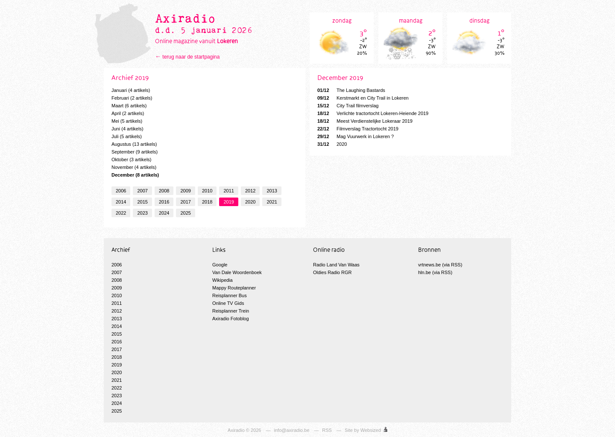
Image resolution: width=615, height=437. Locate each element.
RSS (327, 430)
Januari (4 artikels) (130, 90)
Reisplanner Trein (230, 310)
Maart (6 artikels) (129, 105)
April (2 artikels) (127, 113)
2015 (142, 201)
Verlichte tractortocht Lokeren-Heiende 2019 (372, 113)
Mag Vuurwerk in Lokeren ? (355, 136)
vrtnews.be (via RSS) (440, 264)
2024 (164, 213)
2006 (121, 190)
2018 (207, 201)
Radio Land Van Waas (336, 264)
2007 (142, 190)
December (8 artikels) (135, 174)
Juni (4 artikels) (127, 128)
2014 (121, 201)
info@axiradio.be (292, 430)
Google (219, 264)
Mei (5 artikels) (126, 121)
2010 (207, 190)
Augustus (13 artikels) (134, 144)
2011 (228, 190)
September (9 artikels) (134, 151)
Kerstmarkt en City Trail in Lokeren (363, 98)
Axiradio (236, 430)
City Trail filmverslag (347, 105)
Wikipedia (222, 280)
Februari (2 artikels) (131, 97)
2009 (185, 190)
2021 (271, 201)
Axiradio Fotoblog (230, 318)
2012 (250, 190)
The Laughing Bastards (351, 90)
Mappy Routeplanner (234, 287)
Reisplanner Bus (229, 295)
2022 (121, 213)
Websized (370, 430)
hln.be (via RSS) (435, 272)
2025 (185, 213)
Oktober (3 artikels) (131, 159)
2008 (164, 190)
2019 (228, 201)
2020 (250, 201)
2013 (271, 190)
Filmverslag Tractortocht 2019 (357, 129)
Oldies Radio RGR (332, 272)
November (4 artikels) (133, 167)
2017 (185, 201)
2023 (142, 213)
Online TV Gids (228, 303)
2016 (164, 201)
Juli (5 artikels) (126, 136)
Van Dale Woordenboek (237, 272)
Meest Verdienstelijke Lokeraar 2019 (365, 121)
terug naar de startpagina (191, 57)
